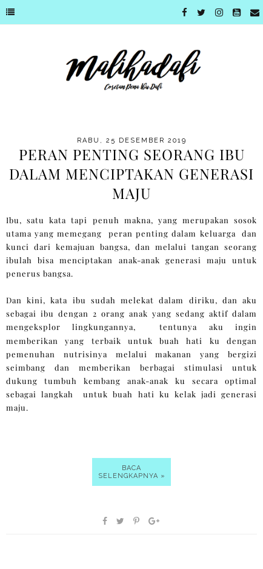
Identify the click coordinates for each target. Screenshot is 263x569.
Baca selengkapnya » (131, 472)
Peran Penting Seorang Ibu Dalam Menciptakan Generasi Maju (131, 173)
